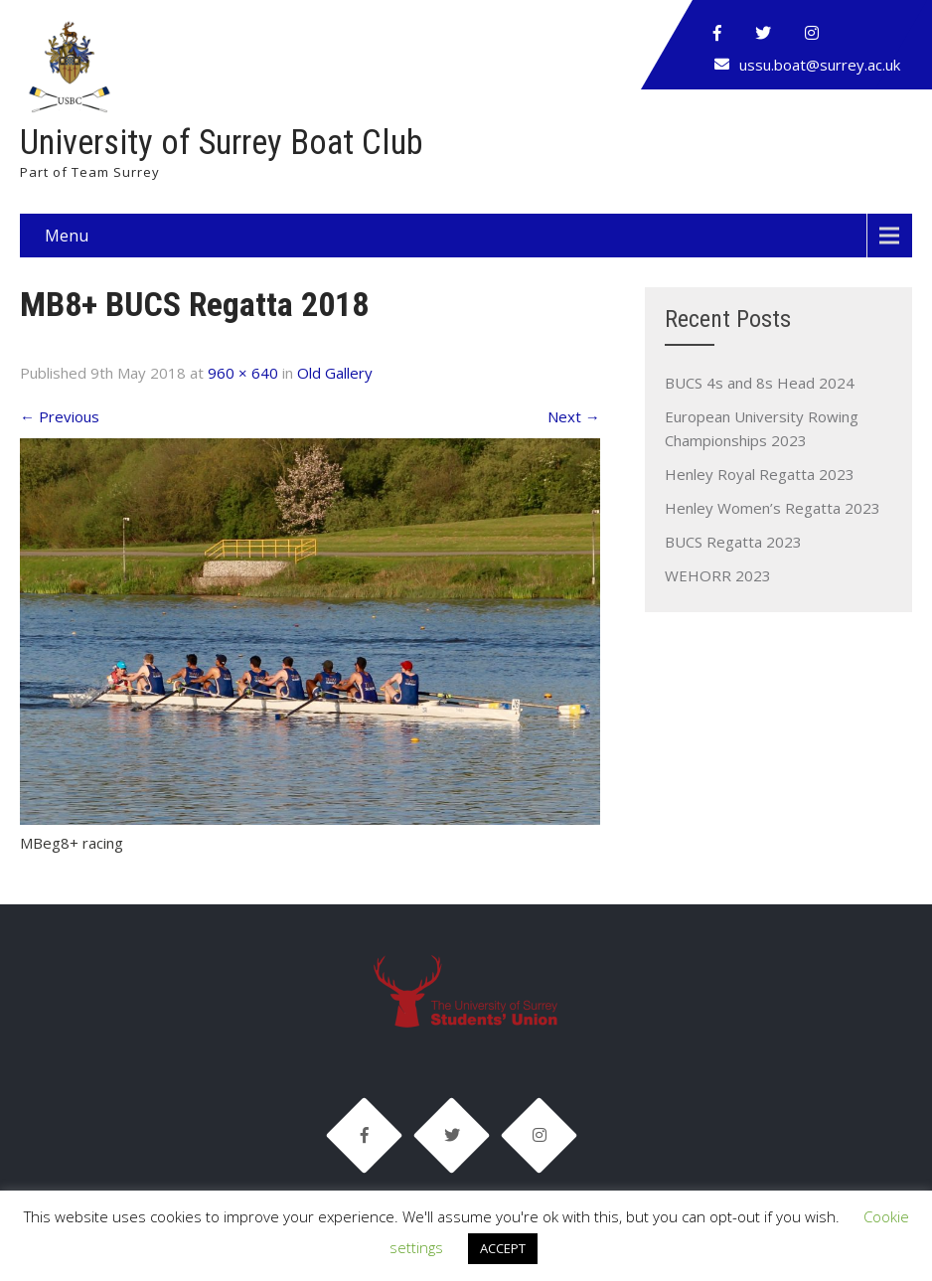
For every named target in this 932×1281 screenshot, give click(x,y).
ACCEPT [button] (503, 1248)
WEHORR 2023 (718, 575)
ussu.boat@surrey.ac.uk (819, 65)
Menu (66, 235)
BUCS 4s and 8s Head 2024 (759, 383)
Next (573, 416)
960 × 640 (243, 373)
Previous (59, 416)
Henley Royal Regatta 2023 (759, 474)
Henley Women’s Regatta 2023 (772, 508)
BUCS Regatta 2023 (733, 542)
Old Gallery (335, 373)
